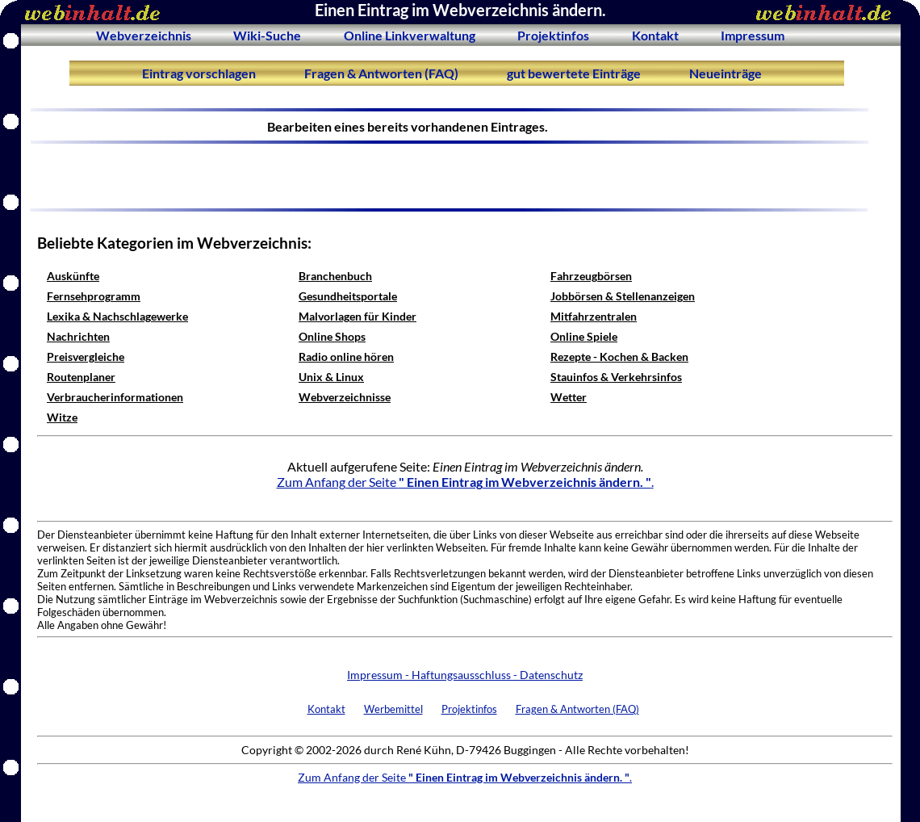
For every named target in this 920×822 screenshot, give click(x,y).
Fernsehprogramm (93, 296)
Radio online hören (346, 356)
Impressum (752, 35)
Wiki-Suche (267, 35)
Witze (62, 417)
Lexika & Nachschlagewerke (117, 316)
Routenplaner (81, 377)
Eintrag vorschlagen (199, 73)
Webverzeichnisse (345, 397)
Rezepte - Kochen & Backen (619, 356)
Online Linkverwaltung (409, 35)
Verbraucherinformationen (115, 397)
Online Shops (332, 336)
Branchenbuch (335, 276)
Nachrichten (78, 336)
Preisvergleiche (85, 356)
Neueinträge (725, 73)
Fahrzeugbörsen (591, 276)
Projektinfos (553, 35)
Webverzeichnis (143, 35)
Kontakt (655, 35)
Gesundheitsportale (348, 296)
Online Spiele (583, 336)
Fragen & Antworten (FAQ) (381, 73)
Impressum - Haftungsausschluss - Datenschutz (465, 675)
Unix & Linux (331, 377)
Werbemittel (393, 708)
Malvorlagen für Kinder (357, 316)
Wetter (568, 397)
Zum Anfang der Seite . (465, 481)
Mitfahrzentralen (593, 316)
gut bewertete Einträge (574, 73)
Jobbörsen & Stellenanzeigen (622, 296)
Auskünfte (73, 276)
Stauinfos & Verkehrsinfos (616, 377)
